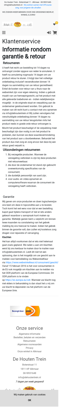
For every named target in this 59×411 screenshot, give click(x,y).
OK (29, 400)
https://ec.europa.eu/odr (17, 280)
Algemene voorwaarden (29, 344)
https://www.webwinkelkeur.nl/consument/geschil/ (32, 262)
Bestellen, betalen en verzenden (30, 337)
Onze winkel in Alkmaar (29, 351)
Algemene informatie (29, 334)
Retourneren (29, 341)
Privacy (29, 348)
